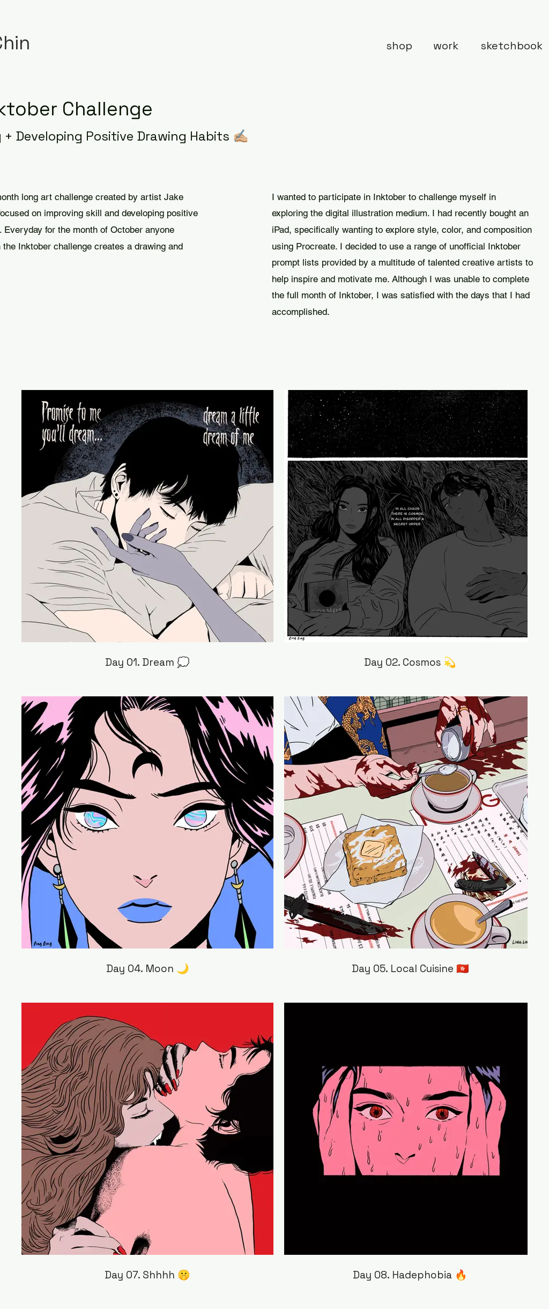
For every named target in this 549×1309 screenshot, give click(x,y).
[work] (446, 45)
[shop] (399, 45)
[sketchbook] (512, 45)
